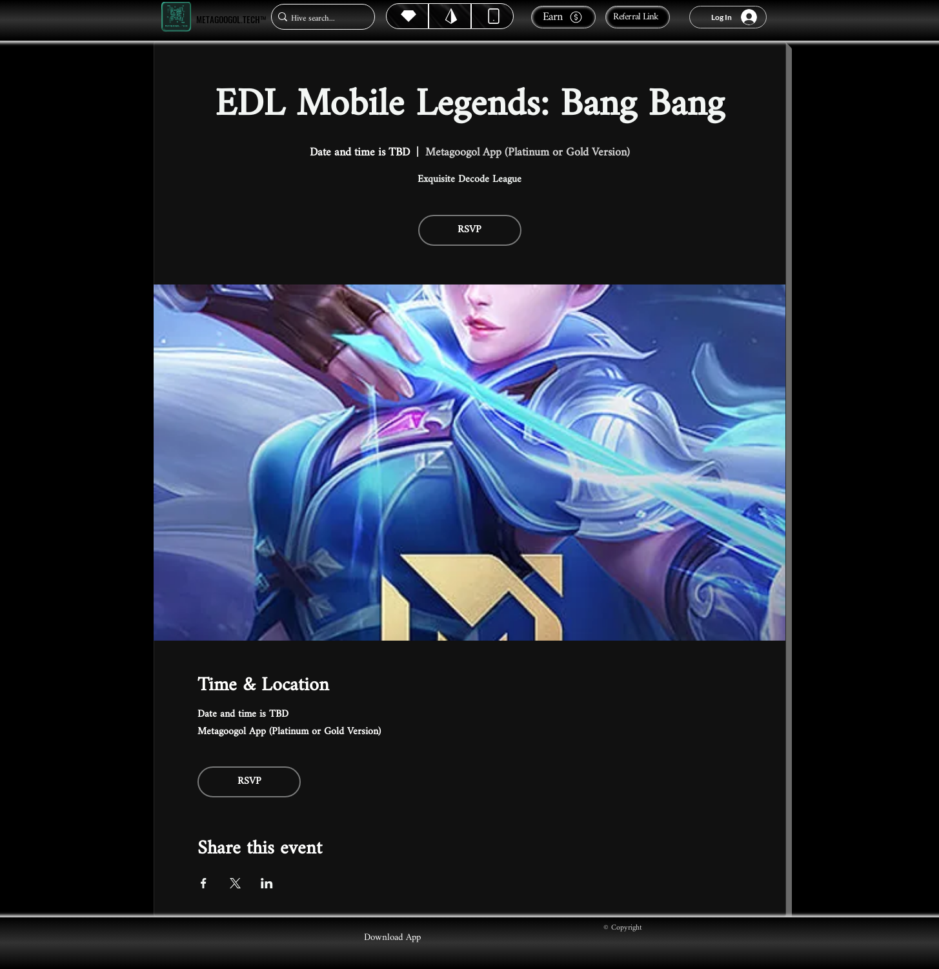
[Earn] (563, 17)
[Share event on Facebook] (203, 883)
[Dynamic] (492, 16)
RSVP (469, 230)
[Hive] (407, 16)
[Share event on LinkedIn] (267, 883)
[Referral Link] (637, 17)
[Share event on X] (235, 883)
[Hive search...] (319, 18)
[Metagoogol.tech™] (176, 17)
